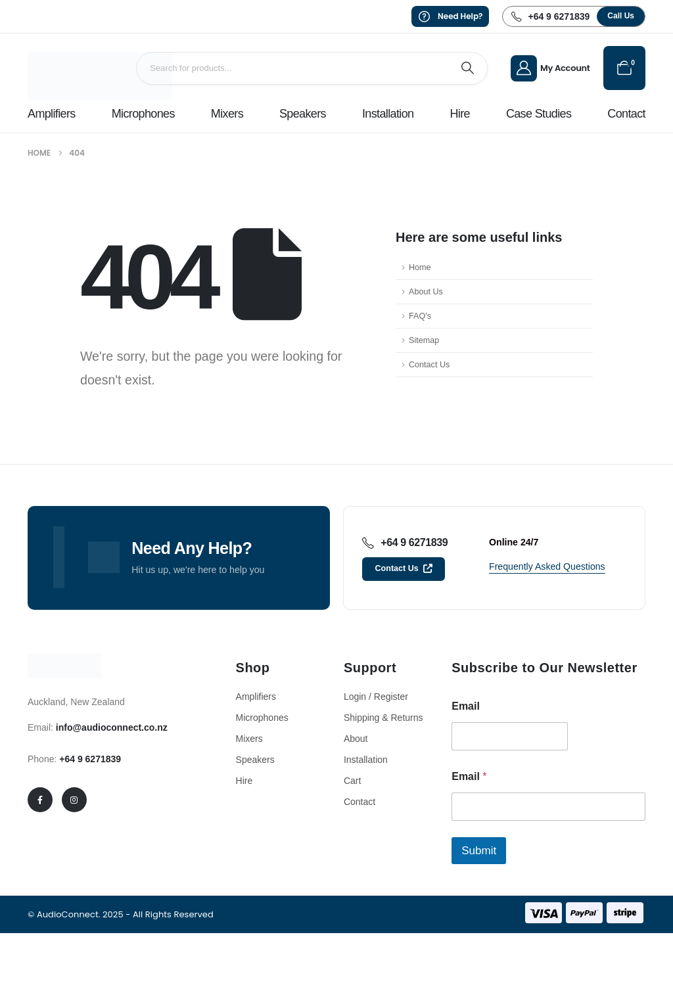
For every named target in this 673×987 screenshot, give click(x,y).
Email (466, 706)
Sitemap (424, 340)
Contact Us (429, 364)
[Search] (468, 68)
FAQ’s (420, 316)
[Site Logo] (100, 76)
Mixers (227, 113)
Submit (478, 850)
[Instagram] (74, 799)
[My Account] (550, 68)
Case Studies (539, 113)
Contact (626, 113)
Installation (388, 113)
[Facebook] (40, 799)
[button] (621, 16)
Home (420, 267)
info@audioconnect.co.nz (112, 727)
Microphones (143, 113)
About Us (426, 291)
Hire (459, 113)
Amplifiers (52, 113)
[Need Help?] (450, 16)
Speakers (302, 113)
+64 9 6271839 (90, 759)
